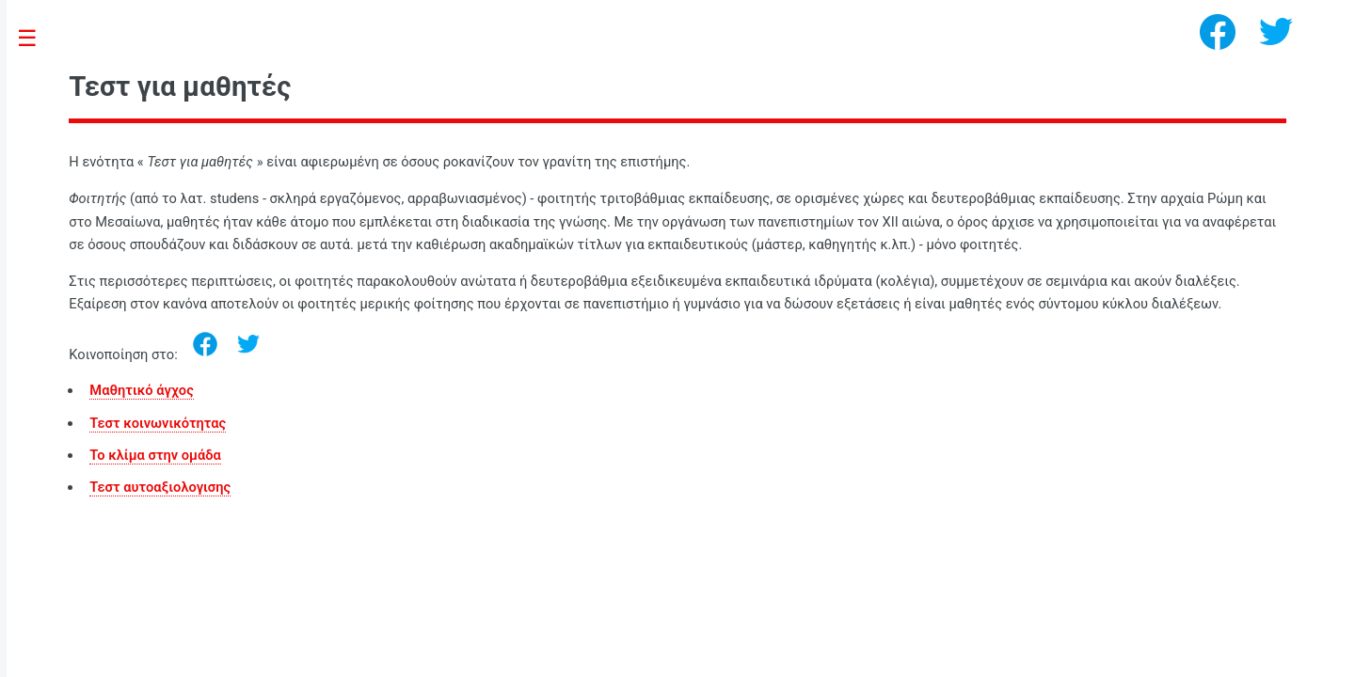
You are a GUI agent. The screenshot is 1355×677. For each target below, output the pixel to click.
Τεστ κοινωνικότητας (157, 423)
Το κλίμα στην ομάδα (154, 455)
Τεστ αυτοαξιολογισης (160, 487)
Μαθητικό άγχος (141, 390)
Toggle (37, 39)
